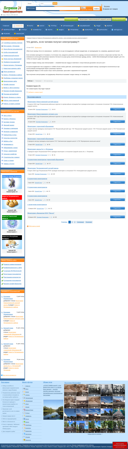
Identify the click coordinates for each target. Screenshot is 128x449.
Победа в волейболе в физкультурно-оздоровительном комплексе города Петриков (11, 388)
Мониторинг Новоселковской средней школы (42, 102)
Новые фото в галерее (94, 434)
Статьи (45, 446)
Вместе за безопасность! (9, 421)
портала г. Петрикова (22, 445)
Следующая (80, 222)
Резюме (33, 446)
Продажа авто (62, 446)
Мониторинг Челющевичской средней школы (42, 168)
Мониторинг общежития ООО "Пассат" (40, 213)
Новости (34, 38)
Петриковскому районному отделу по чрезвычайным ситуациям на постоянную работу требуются (11, 395)
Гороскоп (103, 446)
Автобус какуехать (48, 391)
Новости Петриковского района (46, 38)
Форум (76, 446)
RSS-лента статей (34, 226)
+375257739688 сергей (50, 385)
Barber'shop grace (48, 387)
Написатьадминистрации (120, 445)
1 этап (59, 385)
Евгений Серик (39, 134)
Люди (72, 446)
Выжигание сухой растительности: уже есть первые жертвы (11, 411)
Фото (68, 446)
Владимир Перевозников (42, 109)
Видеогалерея (96, 446)
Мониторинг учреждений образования (40, 126)
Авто (52, 389)
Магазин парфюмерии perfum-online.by (82, 445)
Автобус (55, 389)
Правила (9, 446)
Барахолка (39, 446)
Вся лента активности (9, 375)
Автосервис (46, 395)
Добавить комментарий (35, 92)
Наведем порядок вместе (9, 416)
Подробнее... (117, 109)
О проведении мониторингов (37, 178)
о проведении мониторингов (37, 204)
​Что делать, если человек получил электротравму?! (71, 38)
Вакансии (27, 446)
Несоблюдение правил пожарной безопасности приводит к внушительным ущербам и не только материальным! (11, 403)
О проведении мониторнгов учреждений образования (45, 159)
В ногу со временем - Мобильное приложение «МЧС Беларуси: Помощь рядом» (11, 426)
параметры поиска (86, 9)
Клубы (55, 446)
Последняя (89, 222)
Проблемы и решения (85, 446)
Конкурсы (110, 446)
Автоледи (57, 391)
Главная (29, 38)
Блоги (22, 446)
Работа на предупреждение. (10, 419)
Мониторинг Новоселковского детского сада (42, 114)
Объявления (15, 446)
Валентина (38, 47)
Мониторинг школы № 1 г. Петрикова (40, 149)
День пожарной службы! (9, 431)
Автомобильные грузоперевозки (53, 393)
